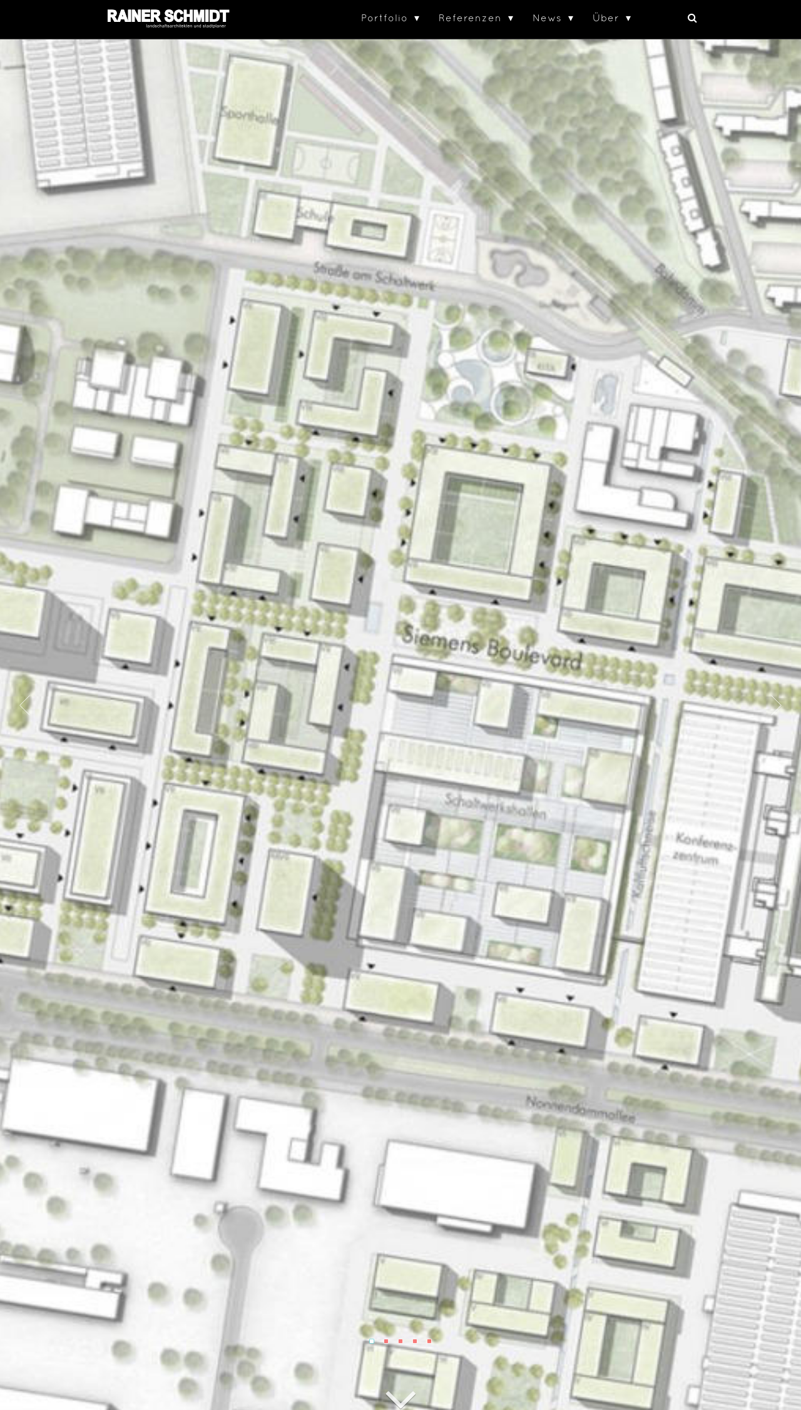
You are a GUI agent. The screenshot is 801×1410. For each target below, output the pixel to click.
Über (606, 17)
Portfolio (384, 17)
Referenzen (470, 17)
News (547, 17)
